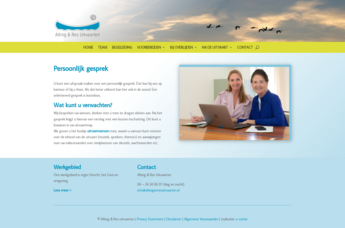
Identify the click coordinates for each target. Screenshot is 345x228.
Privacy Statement (150, 219)
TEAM (102, 48)
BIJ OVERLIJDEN (181, 48)
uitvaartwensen (98, 131)
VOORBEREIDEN (149, 48)
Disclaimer (173, 219)
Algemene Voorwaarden (201, 219)
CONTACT (245, 48)
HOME (88, 48)
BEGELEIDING (122, 48)
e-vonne (242, 219)
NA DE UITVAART (215, 48)
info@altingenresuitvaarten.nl (158, 190)
